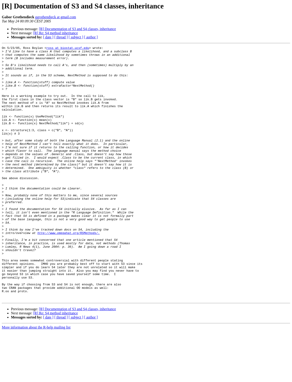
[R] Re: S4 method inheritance (55, 33)
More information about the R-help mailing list (36, 378)
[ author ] (91, 37)
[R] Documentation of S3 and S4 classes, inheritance (77, 29)
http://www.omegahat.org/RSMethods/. (68, 270)
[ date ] (48, 37)
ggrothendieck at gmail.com (55, 17)
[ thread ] (61, 37)
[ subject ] (76, 37)
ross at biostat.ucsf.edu (67, 48)
